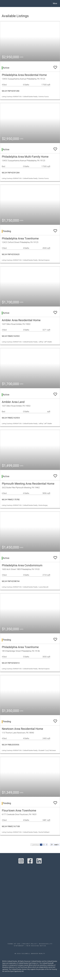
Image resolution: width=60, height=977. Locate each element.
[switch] (55, 66)
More (55, 3)
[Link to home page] (4, 3)
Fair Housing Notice (36, 945)
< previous (35, 845)
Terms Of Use (14, 943)
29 (52, 845)
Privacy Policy (30, 943)
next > (56, 845)
